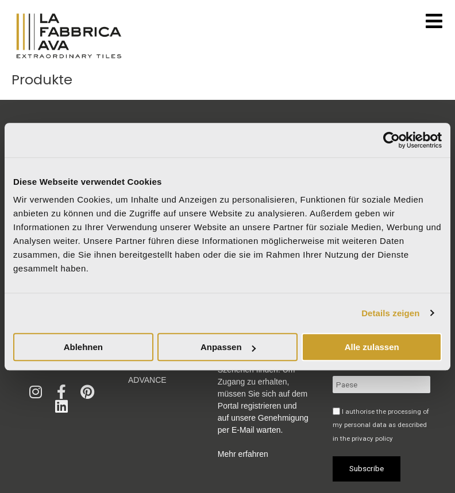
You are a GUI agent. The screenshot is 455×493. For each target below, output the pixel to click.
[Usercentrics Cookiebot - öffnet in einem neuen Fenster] (391, 140)
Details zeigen (390, 313)
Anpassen (228, 347)
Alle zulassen (372, 347)
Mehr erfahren (243, 454)
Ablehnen (83, 347)
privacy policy (372, 438)
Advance (147, 380)
